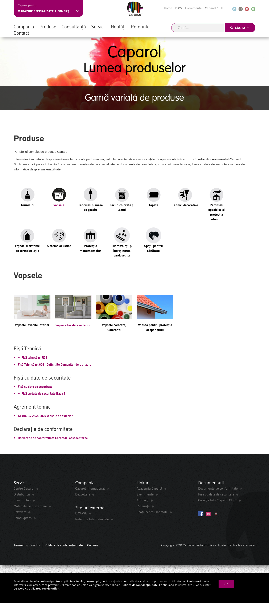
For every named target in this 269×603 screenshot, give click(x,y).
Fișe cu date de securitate (216, 494)
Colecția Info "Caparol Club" (217, 500)
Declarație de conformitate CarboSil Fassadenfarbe (53, 438)
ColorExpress (23, 518)
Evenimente (193, 8)
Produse (47, 26)
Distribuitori (22, 494)
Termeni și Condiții (27, 546)
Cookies (92, 546)
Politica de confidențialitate (64, 546)
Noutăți (118, 26)
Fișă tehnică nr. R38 (34, 357)
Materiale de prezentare (31, 506)
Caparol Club (214, 8)
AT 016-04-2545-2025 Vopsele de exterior (45, 415)
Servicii (98, 26)
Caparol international (90, 488)
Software (20, 512)
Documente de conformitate (218, 488)
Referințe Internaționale (92, 520)
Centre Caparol (24, 488)
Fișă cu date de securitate (35, 386)
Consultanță (74, 26)
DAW (178, 8)
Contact (21, 32)
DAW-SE (81, 514)
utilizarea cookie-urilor (44, 588)
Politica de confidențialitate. (140, 585)
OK (226, 583)
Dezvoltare (83, 494)
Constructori (23, 500)
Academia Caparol (150, 488)
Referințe (140, 26)
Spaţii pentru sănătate (153, 512)
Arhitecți (143, 500)
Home (168, 8)
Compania (24, 26)
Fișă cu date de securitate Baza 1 (43, 393)
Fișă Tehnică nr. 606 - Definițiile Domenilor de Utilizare (54, 364)
